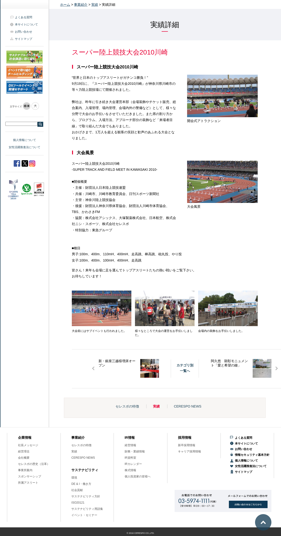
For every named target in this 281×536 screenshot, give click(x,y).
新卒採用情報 (186, 445)
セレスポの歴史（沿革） (34, 464)
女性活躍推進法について (24, 147)
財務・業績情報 (135, 451)
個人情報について (24, 140)
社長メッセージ (28, 445)
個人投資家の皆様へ (138, 476)
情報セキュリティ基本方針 (252, 455)
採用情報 (184, 437)
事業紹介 (80, 4)
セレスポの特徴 (127, 406)
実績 (94, 4)
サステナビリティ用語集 (87, 509)
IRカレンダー (133, 464)
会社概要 (24, 457)
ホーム (65, 4)
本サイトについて (26, 24)
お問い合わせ (23, 31)
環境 (74, 477)
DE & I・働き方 (81, 484)
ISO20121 (77, 502)
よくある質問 (23, 17)
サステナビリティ (84, 470)
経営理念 (24, 451)
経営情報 (130, 445)
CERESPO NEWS (187, 406)
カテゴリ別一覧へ (185, 367)
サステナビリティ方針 (85, 496)
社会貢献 (77, 490)
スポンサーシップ (29, 476)
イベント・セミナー (84, 515)
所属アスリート (28, 482)
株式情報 (130, 470)
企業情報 (24, 437)
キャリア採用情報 (189, 451)
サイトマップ (23, 39)
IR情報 (130, 437)
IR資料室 (130, 457)
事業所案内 (25, 470)
